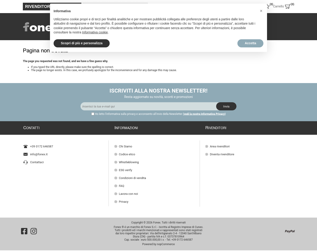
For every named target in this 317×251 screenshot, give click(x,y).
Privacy (123, 199)
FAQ (121, 184)
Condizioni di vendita (132, 176)
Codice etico (127, 152)
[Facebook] (24, 231)
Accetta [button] (250, 43)
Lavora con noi (128, 191)
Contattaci (37, 160)
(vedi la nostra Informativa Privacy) (204, 114)
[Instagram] (33, 231)
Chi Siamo (125, 144)
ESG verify (125, 168)
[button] (261, 10)
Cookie (123, 207)
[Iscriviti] (148, 106)
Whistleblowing (129, 160)
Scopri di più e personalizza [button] (81, 43)
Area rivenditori (219, 144)
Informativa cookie (95, 32)
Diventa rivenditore (222, 152)
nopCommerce (166, 244)
